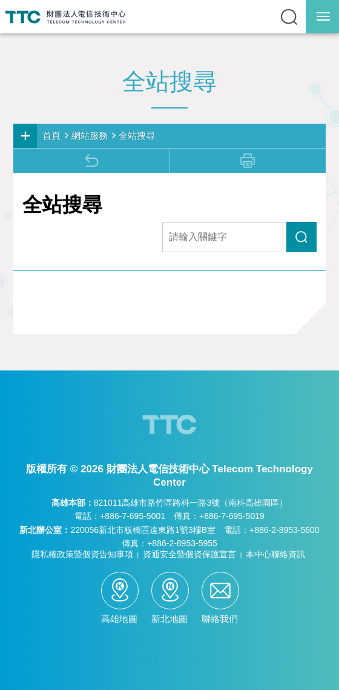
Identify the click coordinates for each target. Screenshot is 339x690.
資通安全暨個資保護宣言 (189, 554)
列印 (248, 161)
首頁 (51, 135)
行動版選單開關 (323, 18)
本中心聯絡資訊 (275, 554)
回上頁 (91, 161)
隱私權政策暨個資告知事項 (82, 554)
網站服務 (89, 135)
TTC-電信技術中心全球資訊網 (65, 16)
